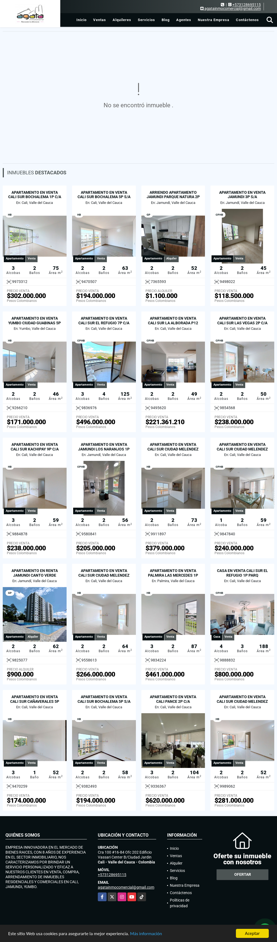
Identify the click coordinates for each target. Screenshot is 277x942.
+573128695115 (246, 4)
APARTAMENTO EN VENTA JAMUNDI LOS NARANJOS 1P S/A (104, 449)
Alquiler (176, 863)
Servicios (146, 20)
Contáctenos (247, 20)
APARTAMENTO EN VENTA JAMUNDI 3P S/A (242, 194)
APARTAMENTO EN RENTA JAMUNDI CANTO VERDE (35, 572)
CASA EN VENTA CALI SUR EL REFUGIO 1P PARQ (242, 572)
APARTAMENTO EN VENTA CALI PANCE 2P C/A (173, 699)
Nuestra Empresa (213, 20)
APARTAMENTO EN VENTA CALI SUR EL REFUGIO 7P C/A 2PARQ (103, 323)
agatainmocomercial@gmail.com (126, 887)
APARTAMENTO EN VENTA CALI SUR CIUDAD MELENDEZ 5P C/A (104, 575)
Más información (146, 934)
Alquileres (122, 20)
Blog (166, 20)
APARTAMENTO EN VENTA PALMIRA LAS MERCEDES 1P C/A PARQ (173, 575)
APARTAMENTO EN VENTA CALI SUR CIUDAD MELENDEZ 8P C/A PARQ (173, 449)
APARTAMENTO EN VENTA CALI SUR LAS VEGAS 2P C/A (242, 320)
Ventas (99, 20)
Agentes (183, 20)
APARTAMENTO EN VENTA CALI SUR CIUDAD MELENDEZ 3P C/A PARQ (242, 701)
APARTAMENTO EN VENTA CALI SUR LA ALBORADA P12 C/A (173, 323)
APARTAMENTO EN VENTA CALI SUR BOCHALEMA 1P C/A (34, 194)
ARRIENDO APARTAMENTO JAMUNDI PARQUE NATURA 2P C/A (173, 197)
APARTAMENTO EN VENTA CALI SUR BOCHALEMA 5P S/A (104, 194)
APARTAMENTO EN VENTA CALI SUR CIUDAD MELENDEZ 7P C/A (242, 449)
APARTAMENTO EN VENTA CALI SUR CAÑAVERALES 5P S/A (34, 701)
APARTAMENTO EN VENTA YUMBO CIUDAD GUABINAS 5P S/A (34, 323)
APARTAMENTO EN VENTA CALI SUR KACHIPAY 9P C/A (35, 446)
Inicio (81, 20)
